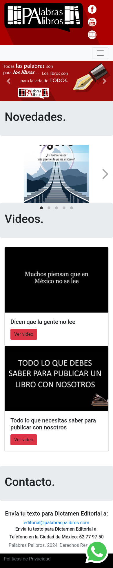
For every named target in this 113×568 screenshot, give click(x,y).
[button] (8, 81)
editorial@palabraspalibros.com (56, 522)
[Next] (104, 174)
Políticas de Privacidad (27, 559)
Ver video (23, 334)
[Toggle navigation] (100, 53)
